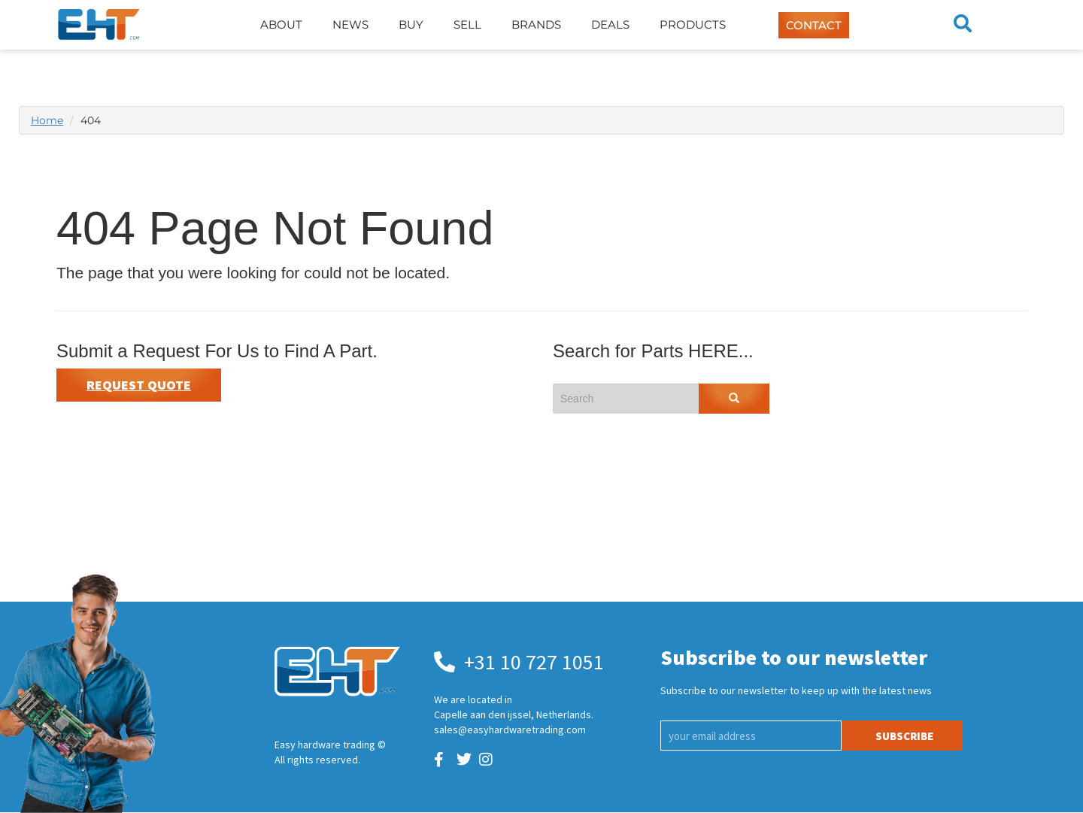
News (350, 24)
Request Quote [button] (138, 384)
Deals (610, 24)
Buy (411, 24)
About (281, 24)
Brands (536, 24)
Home (47, 120)
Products (693, 24)
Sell (467, 24)
